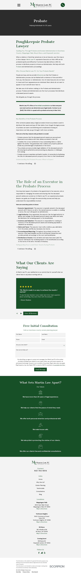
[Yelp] (45, 554)
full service (40, 75)
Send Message (40, 370)
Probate (18, 67)
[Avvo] (42, 554)
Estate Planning (40, 486)
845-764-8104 (40, 472)
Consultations (40, 492)
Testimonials (40, 489)
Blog (40, 495)
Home (40, 480)
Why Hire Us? (40, 483)
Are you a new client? (21, 345)
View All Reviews (31, 314)
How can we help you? (22, 351)
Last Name (44, 335)
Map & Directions (41, 509)
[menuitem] (18, 573)
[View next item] (21, 314)
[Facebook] (39, 554)
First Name (19, 335)
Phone (17, 340)
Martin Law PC (30, 59)
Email (43, 340)
